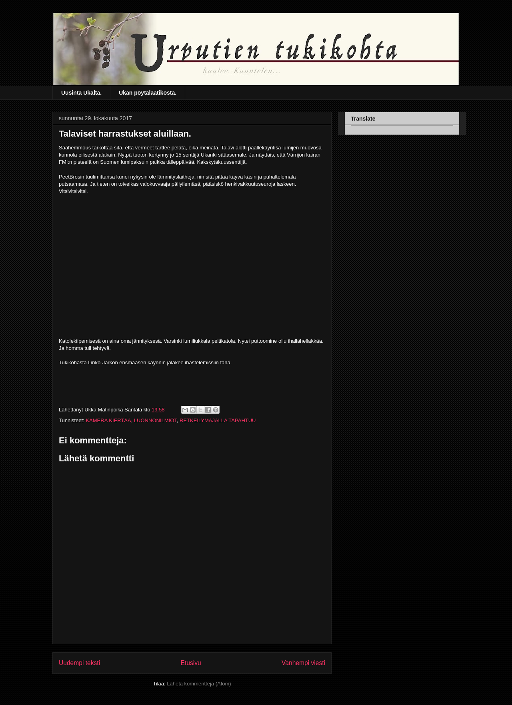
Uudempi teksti (79, 662)
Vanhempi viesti (303, 662)
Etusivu (191, 662)
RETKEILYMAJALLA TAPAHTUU (218, 420)
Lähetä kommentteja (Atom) (199, 684)
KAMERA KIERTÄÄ (108, 420)
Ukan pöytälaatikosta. (147, 92)
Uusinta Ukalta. (81, 92)
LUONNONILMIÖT (155, 420)
